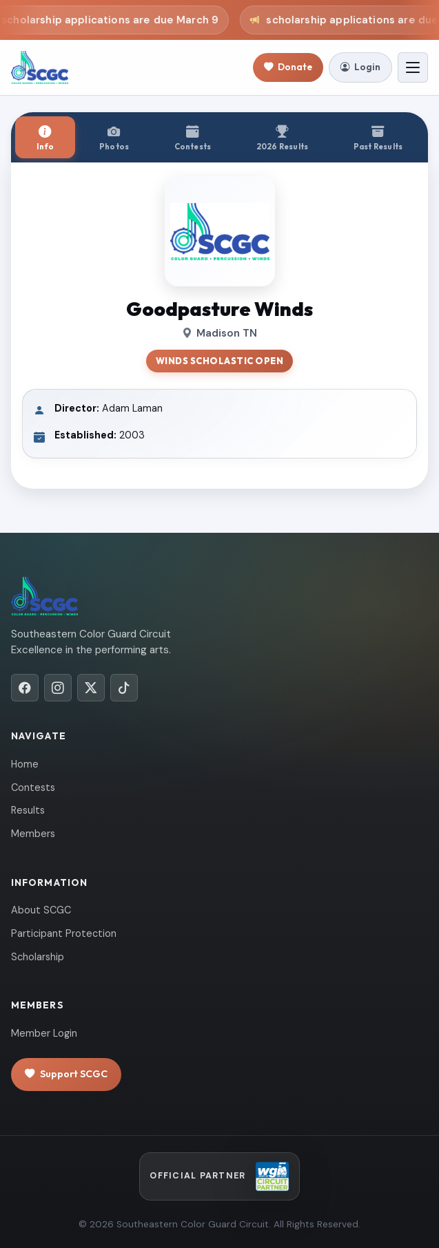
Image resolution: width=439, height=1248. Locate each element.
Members (33, 833)
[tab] (45, 137)
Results (28, 810)
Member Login (44, 1033)
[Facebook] (25, 687)
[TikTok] (124, 687)
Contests (33, 787)
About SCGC (41, 910)
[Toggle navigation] (413, 67)
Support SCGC (66, 1074)
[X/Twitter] (91, 687)
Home (25, 764)
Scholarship (37, 957)
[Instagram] (58, 687)
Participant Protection (63, 933)
